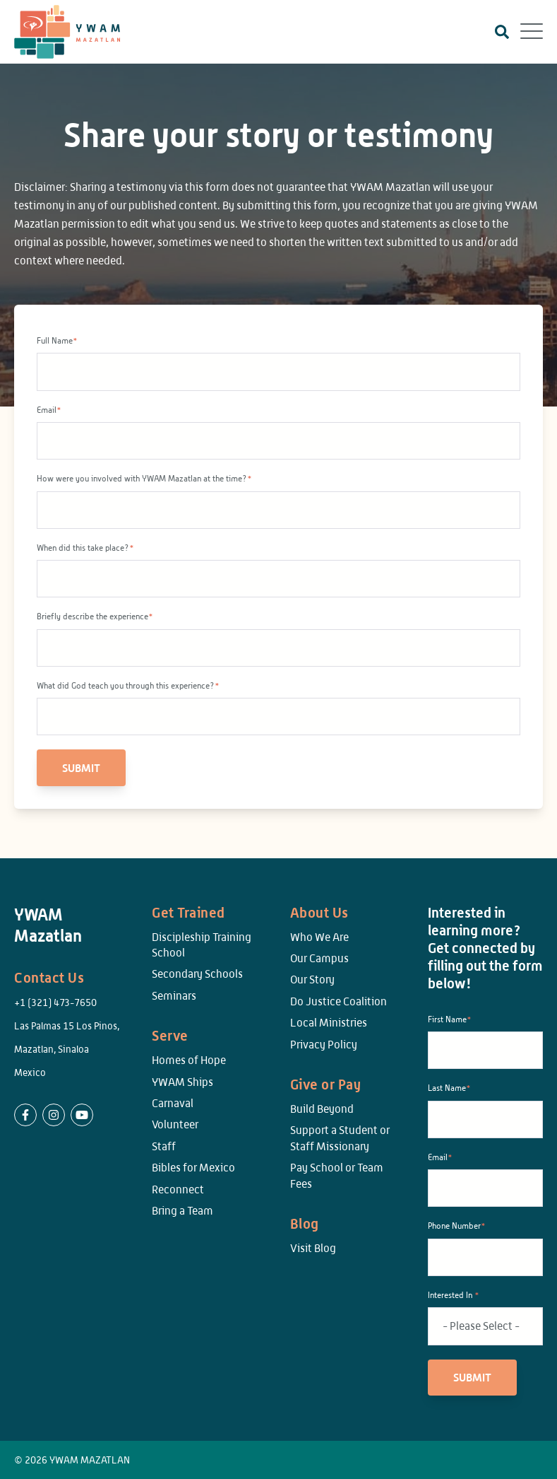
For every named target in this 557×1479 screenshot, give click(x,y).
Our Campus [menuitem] (319, 958)
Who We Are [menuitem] (319, 937)
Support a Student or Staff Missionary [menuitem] (340, 1137)
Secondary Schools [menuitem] (197, 974)
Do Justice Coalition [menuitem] (338, 1001)
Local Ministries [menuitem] (328, 1022)
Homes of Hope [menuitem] (189, 1060)
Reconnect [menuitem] (178, 1189)
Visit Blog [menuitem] (313, 1248)
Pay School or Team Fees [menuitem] (336, 1175)
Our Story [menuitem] (312, 979)
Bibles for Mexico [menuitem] (193, 1167)
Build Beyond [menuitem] (322, 1109)
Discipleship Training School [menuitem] (201, 944)
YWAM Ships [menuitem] (182, 1082)
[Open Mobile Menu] (531, 31)
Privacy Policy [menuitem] (323, 1044)
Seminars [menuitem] (174, 995)
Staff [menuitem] (164, 1146)
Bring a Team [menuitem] (182, 1210)
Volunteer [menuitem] (175, 1124)
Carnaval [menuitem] (172, 1103)
